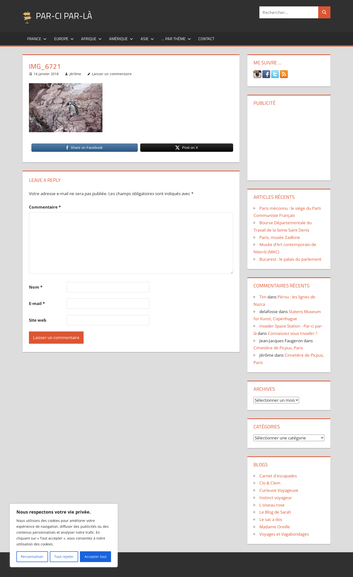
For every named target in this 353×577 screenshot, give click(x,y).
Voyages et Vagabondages (284, 534)
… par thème (176, 39)
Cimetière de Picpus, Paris (278, 348)
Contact (206, 39)
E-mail (37, 303)
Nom (35, 287)
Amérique (121, 39)
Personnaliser (32, 556)
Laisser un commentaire (112, 73)
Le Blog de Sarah (275, 512)
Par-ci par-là (64, 15)
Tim (262, 297)
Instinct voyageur (275, 497)
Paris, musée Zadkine (279, 237)
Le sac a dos (270, 519)
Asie (147, 39)
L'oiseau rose (272, 505)
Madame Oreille (274, 527)
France (37, 39)
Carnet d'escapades (278, 476)
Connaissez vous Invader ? (292, 333)
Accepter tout (96, 556)
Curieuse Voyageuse (278, 490)
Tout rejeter (64, 556)
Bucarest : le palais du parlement (290, 259)
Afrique (91, 39)
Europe (64, 39)
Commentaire (45, 207)
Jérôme (75, 73)
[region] (64, 535)
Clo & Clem (269, 483)
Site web (37, 320)
